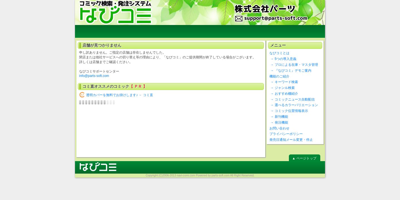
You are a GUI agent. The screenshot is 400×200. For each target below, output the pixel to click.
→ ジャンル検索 (282, 88)
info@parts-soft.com (94, 76)
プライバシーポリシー (286, 134)
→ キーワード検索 (283, 82)
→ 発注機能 (278, 122)
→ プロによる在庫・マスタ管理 (293, 65)
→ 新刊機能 (278, 117)
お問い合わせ (279, 128)
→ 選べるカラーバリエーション (293, 105)
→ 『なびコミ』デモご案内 (290, 70)
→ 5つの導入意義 (282, 59)
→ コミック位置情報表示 (288, 111)
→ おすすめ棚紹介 (283, 94)
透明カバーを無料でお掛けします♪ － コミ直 (119, 95)
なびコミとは (279, 53)
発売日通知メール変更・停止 (291, 140)
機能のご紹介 (279, 76)
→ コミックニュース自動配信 (292, 99)
